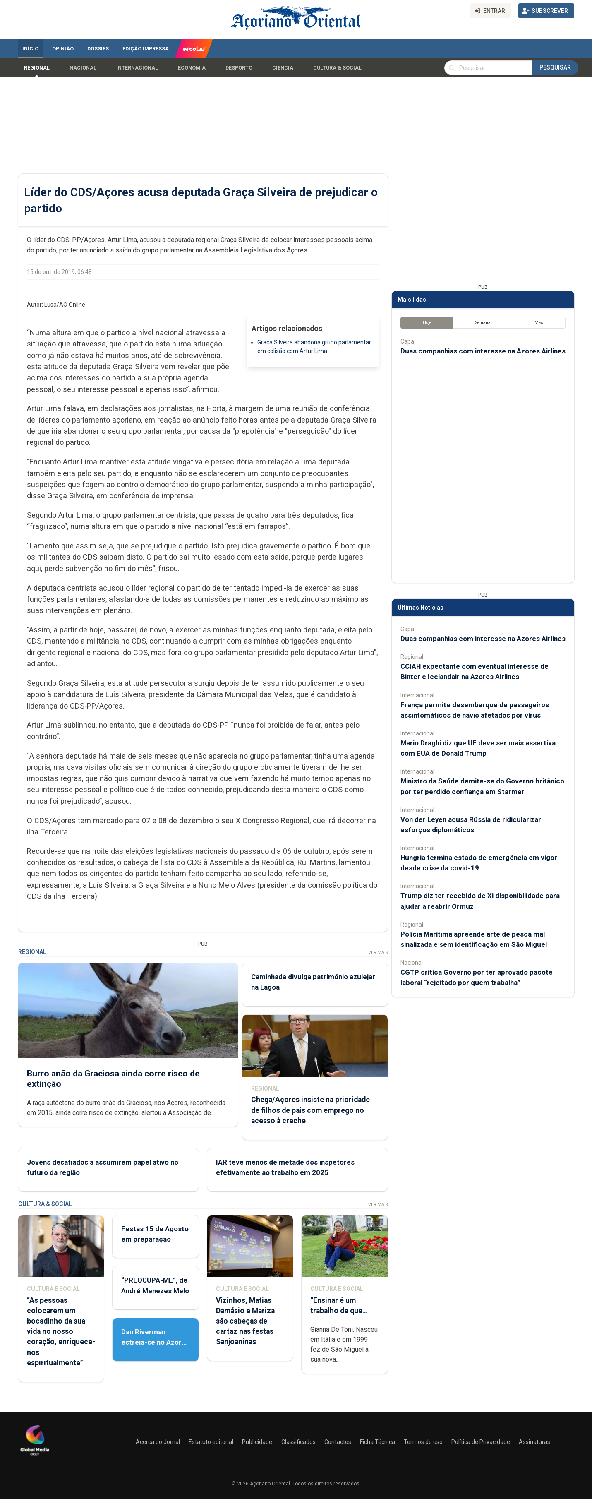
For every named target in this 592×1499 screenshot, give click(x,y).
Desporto (238, 68)
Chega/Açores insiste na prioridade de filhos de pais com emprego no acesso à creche (310, 1109)
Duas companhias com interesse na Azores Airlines (483, 351)
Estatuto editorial (211, 1442)
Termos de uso (423, 1442)
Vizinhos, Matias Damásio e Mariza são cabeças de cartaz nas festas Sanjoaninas (245, 1321)
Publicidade (257, 1442)
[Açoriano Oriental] (34, 1456)
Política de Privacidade (480, 1442)
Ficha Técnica (377, 1442)
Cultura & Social (337, 68)
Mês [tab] (538, 322)
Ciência (282, 68)
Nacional (83, 68)
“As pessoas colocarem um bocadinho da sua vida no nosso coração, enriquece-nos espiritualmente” (61, 1331)
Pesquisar (555, 67)
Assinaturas (534, 1442)
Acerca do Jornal (158, 1442)
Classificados (298, 1442)
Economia (192, 68)
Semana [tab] (482, 322)
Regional (37, 68)
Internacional (137, 68)
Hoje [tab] (426, 322)
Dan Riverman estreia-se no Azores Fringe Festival (155, 1342)
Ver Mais (377, 952)
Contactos (337, 1442)
